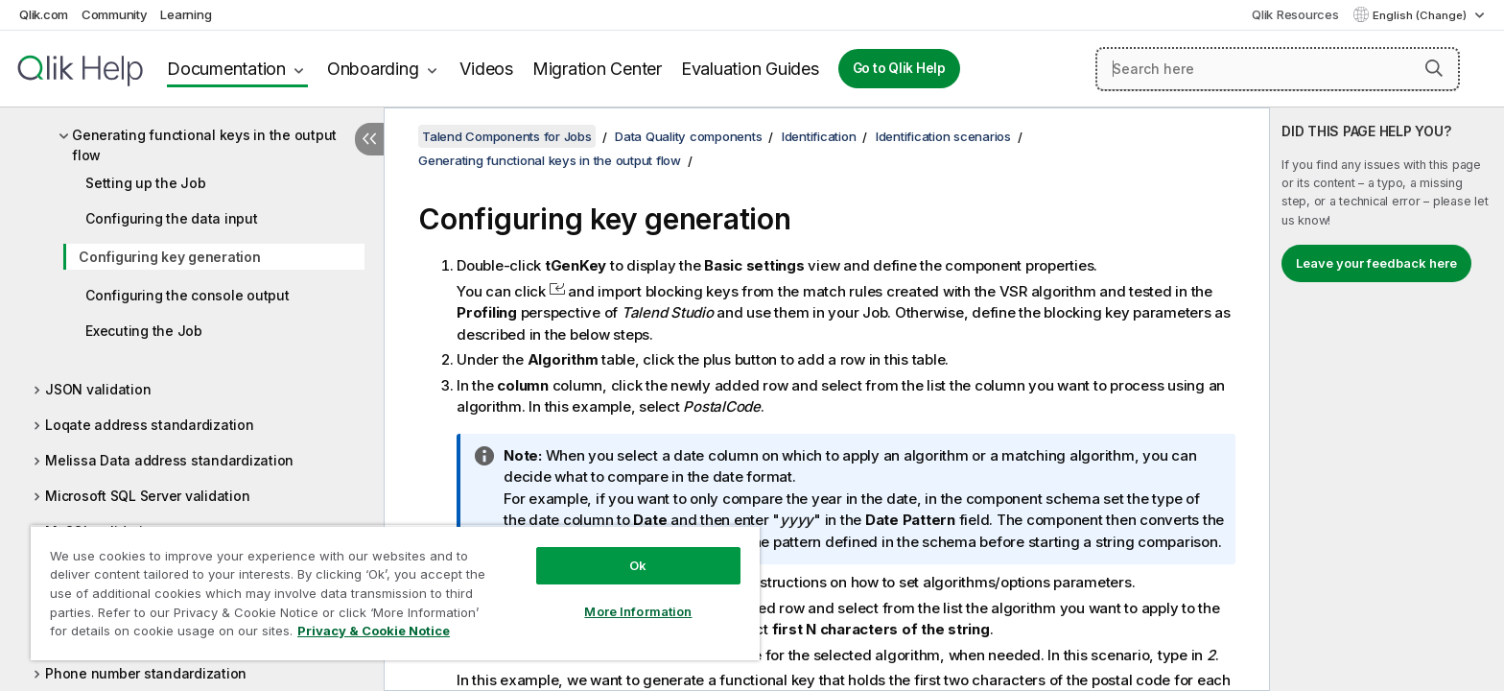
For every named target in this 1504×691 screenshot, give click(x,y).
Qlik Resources (1295, 14)
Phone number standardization (146, 673)
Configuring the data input (171, 218)
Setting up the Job (145, 183)
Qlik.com (43, 14)
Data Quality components (688, 136)
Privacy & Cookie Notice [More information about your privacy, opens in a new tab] (373, 630)
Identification (819, 136)
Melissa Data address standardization (169, 460)
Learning (185, 14)
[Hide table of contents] (369, 139)
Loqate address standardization (149, 425)
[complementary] (1387, 399)
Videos (486, 69)
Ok (637, 565)
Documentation (226, 69)
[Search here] (1277, 69)
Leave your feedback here (1376, 263)
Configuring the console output (187, 295)
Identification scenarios (943, 136)
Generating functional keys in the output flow (204, 145)
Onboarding (373, 69)
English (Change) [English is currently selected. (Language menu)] (1421, 15)
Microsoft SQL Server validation (147, 496)
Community (115, 14)
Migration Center (597, 69)
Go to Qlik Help (899, 68)
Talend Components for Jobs (507, 136)
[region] (395, 592)
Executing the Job (143, 330)
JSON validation (98, 389)
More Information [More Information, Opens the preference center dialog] (638, 611)
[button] (1434, 68)
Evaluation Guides (750, 69)
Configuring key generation (170, 257)
